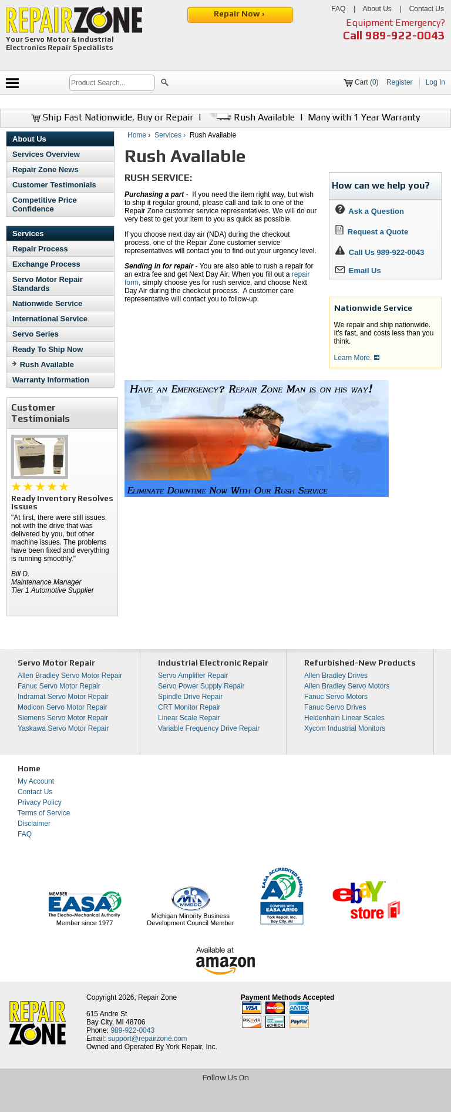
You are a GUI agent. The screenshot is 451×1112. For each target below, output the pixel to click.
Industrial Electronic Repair (213, 662)
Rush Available (250, 117)
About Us (376, 9)
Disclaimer (34, 823)
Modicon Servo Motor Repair (62, 707)
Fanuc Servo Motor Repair (59, 686)
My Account (36, 781)
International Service (49, 318)
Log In (435, 82)
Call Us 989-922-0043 (387, 252)
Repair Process (40, 248)
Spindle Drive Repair (190, 697)
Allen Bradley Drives (336, 675)
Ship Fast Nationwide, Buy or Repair (112, 117)
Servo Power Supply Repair (201, 686)
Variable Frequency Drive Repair (209, 728)
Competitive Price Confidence (44, 204)
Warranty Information (50, 379)
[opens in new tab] (140, 1102)
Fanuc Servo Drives (335, 707)
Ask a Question (369, 211)
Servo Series (35, 334)
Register (399, 82)
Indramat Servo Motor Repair (63, 697)
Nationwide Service (47, 303)
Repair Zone (157, 997)
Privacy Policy (40, 802)
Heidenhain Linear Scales (344, 718)
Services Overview (46, 154)
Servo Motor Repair (56, 662)
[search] (112, 83)
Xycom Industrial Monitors (344, 728)
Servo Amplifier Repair (193, 675)
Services (28, 233)
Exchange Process (46, 264)
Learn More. (356, 358)
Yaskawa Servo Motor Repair (63, 728)
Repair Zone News (45, 169)
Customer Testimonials (54, 184)
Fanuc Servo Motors (336, 697)
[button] (164, 84)
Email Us (358, 270)
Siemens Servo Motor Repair (63, 718)
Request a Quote (372, 231)
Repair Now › (240, 13)
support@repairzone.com (147, 1038)
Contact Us (426, 9)
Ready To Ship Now (47, 349)
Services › (171, 135)
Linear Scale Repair (189, 718)
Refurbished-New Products (360, 662)
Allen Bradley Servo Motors (346, 686)
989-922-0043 (405, 35)
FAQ (338, 9)
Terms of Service (44, 813)
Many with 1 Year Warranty (364, 117)
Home (136, 135)
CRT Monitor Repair (189, 707)
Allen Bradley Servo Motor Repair (70, 675)
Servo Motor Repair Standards (47, 284)
